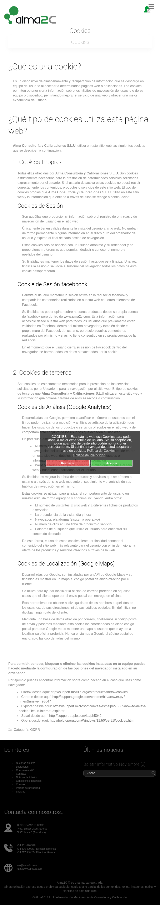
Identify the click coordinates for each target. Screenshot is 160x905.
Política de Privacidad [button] (89, 455)
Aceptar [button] (112, 463)
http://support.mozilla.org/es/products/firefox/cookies (89, 692)
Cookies (80, 42)
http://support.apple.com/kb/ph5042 (75, 715)
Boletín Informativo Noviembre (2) (114, 764)
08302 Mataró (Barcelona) (31, 832)
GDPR (35, 729)
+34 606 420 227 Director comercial (36, 848)
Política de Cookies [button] (101, 450)
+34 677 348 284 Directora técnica (36, 852)
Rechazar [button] (67, 463)
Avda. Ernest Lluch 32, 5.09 (32, 828)
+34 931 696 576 (26, 845)
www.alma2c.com (77, 316)
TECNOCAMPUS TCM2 (30, 825)
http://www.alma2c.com (29, 868)
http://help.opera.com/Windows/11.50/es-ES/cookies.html (92, 720)
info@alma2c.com (27, 865)
